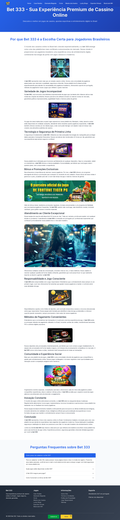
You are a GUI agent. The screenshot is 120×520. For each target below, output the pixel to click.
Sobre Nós (64, 494)
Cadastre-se (53, 516)
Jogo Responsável (67, 500)
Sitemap (63, 502)
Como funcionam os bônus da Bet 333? (38, 478)
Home (29, 3)
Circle (61, 3)
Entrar (66, 516)
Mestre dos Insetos (71, 3)
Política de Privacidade (68, 498)
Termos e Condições (67, 496)
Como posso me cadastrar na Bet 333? (38, 455)
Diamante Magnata (50, 3)
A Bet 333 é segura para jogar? (36, 473)
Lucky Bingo (84, 3)
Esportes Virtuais (96, 3)
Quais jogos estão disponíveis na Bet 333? (39, 469)
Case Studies (38, 3)
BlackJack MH (108, 3)
